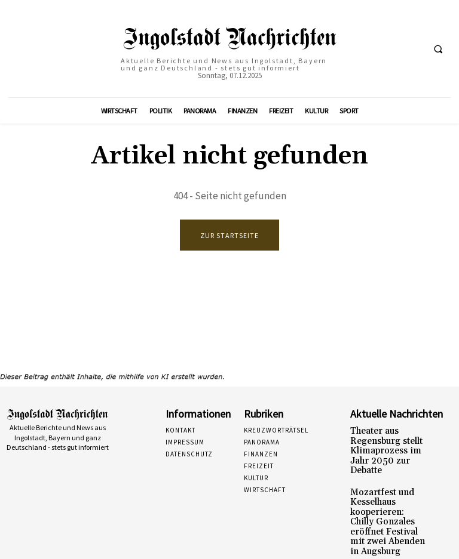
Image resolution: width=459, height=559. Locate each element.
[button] (438, 49)
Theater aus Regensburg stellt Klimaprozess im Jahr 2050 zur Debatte (388, 443)
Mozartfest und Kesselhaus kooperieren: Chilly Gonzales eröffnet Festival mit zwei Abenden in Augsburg (387, 495)
